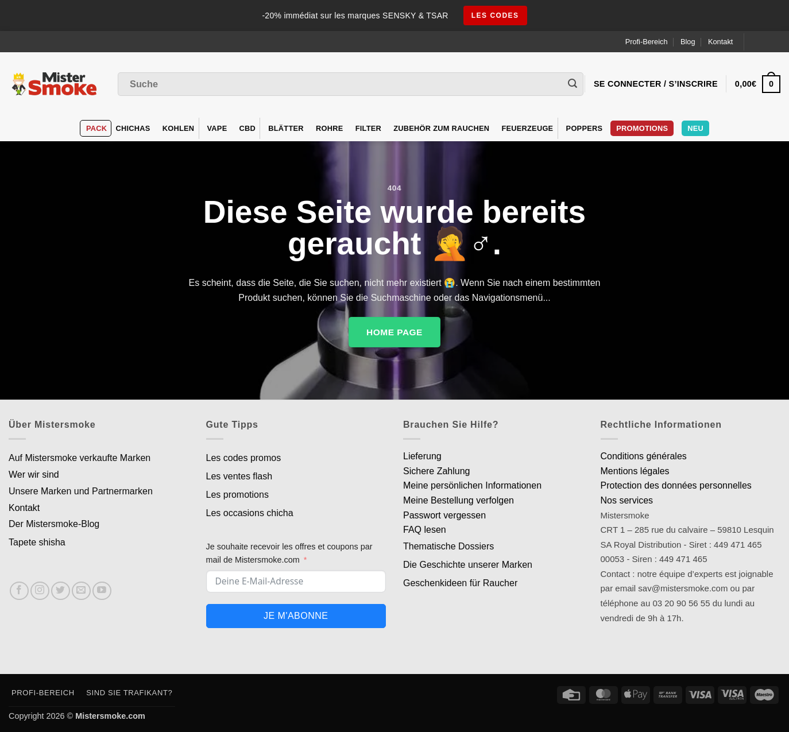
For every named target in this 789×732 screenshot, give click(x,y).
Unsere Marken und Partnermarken (81, 491)
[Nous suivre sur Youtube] (101, 591)
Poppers (584, 128)
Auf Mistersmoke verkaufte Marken (79, 458)
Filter (368, 128)
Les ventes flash (239, 476)
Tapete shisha (37, 542)
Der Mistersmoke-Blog (54, 524)
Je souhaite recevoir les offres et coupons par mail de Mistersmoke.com (289, 553)
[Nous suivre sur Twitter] (60, 591)
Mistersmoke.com (110, 716)
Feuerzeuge (527, 128)
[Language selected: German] (766, 41)
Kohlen (179, 128)
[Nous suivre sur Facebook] (19, 591)
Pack (96, 128)
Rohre (329, 128)
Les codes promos (243, 458)
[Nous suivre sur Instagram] (39, 591)
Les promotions (237, 494)
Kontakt (720, 41)
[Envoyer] (572, 84)
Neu (695, 128)
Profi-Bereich (646, 41)
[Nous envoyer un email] (81, 591)
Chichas (132, 128)
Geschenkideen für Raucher (460, 583)
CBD (247, 128)
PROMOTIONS (642, 128)
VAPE (217, 128)
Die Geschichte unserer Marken (467, 565)
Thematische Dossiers (448, 546)
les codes (495, 15)
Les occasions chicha (249, 513)
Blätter (286, 128)
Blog (687, 41)
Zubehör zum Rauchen (441, 128)
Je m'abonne (296, 616)
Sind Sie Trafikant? (129, 692)
